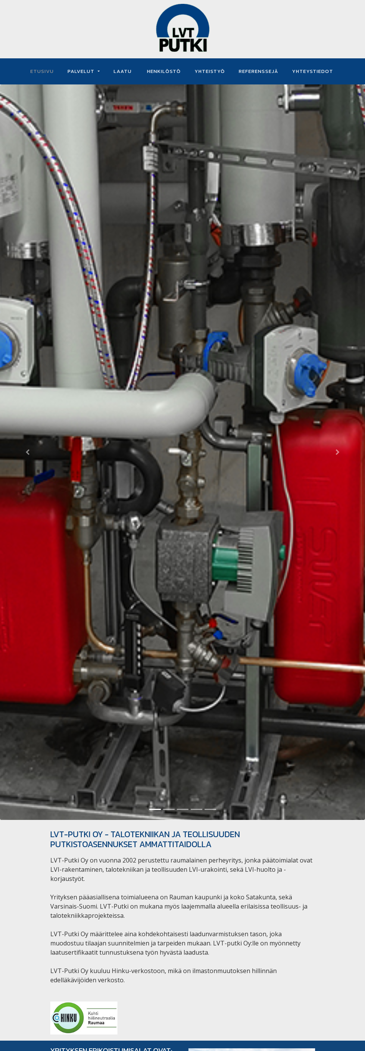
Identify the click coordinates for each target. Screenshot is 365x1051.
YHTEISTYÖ (210, 71)
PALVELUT (82, 71)
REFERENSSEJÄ (258, 71)
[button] (27, 452)
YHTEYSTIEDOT (312, 71)
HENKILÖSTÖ (163, 71)
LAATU (123, 71)
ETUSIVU (42, 71)
